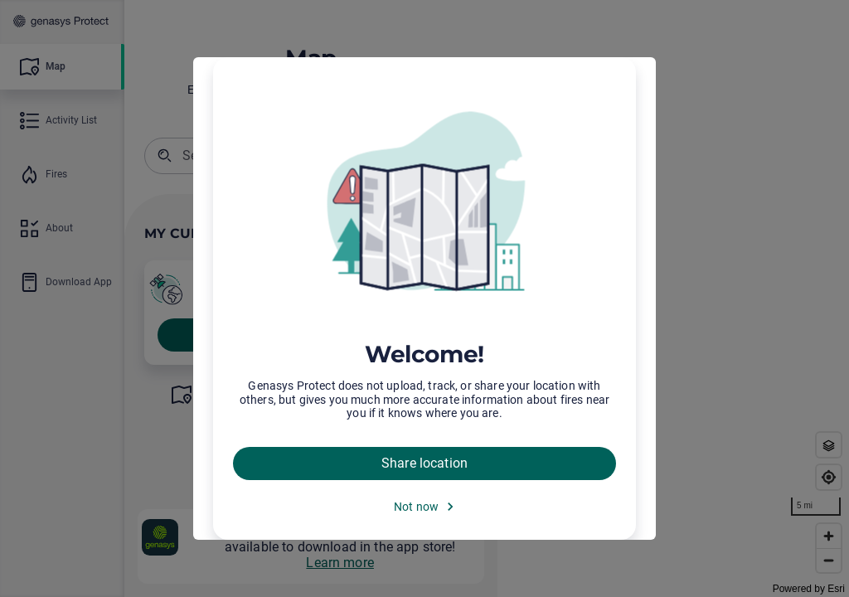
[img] (424, 203)
